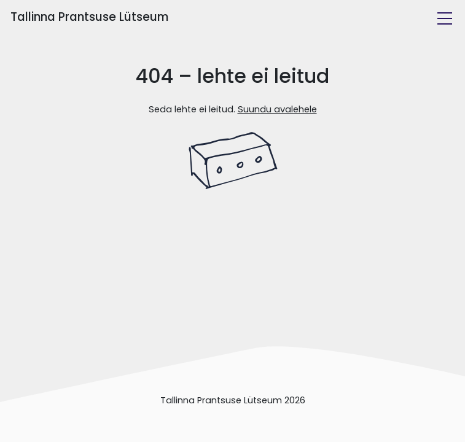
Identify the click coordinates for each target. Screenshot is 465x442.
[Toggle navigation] (445, 18)
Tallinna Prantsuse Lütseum (89, 17)
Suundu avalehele (277, 109)
